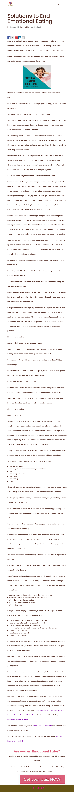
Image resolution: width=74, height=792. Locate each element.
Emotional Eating (36, 27)
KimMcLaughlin (15, 27)
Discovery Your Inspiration (17, 719)
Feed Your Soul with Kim (42, 726)
